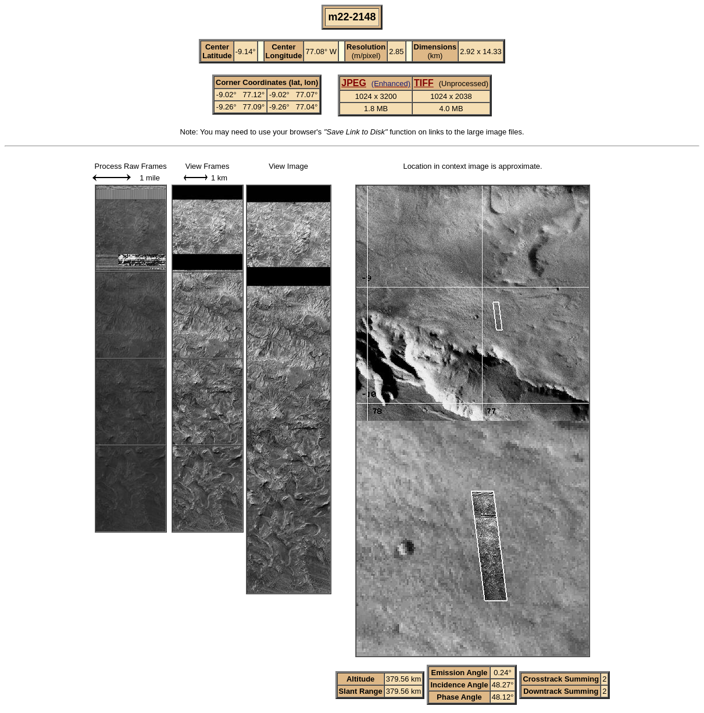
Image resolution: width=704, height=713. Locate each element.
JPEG (353, 83)
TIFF (424, 83)
